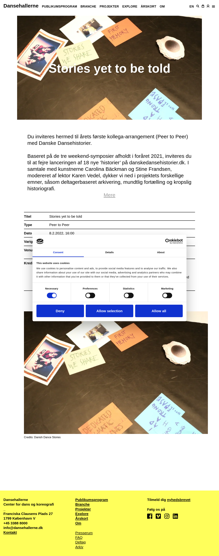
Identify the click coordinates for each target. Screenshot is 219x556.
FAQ (78, 537)
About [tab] (160, 252)
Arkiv (79, 547)
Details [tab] (109, 252)
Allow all (159, 311)
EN (191, 6)
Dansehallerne (20, 6)
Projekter (109, 6)
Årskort (148, 6)
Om (162, 6)
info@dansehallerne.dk (23, 528)
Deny (60, 311)
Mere (109, 195)
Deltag (80, 542)
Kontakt (10, 532)
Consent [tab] (58, 252)
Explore (129, 6)
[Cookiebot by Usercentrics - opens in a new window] (168, 241)
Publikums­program (59, 6)
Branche (88, 6)
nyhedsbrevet (178, 500)
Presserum (84, 533)
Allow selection (109, 311)
